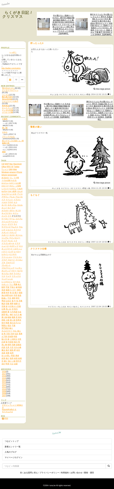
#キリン (81, 242)
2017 (4, 374)
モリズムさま (7, 412)
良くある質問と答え (29, 473)
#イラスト (64, 94)
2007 (4, 396)
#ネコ (82, 94)
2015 (4, 378)
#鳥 (89, 188)
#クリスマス (74, 94)
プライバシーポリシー (49, 473)
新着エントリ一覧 (13, 446)
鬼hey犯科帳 (7, 99)
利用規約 (65, 473)
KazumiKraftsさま (9, 409)
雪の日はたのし (8, 88)
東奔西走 (5, 106)
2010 (4, 389)
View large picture (101, 89)
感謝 (4, 152)
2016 (4, 376)
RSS (5, 418)
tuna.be (56, 433)
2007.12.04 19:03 (99, 306)
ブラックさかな (8, 137)
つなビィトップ (12, 441)
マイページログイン (13, 457)
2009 (4, 391)
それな (4, 132)
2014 (4, 380)
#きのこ (76, 307)
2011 (4, 387)
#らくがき (54, 94)
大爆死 (4, 119)
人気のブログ (11, 452)
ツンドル (5, 95)
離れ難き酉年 (7, 97)
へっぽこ (13, 52)
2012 (4, 385)
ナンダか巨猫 (7, 110)
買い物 (4, 128)
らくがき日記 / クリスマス (17, 14)
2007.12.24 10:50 (99, 242)
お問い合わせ (76, 473)
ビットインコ (7, 108)
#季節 (88, 94)
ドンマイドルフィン (10, 90)
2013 (4, 382)
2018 (4, 372)
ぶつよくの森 (7, 112)
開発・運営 (89, 473)
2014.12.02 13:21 (99, 94)
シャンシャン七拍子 (10, 101)
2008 (4, 393)
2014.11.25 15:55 (99, 188)
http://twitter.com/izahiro (11, 68)
